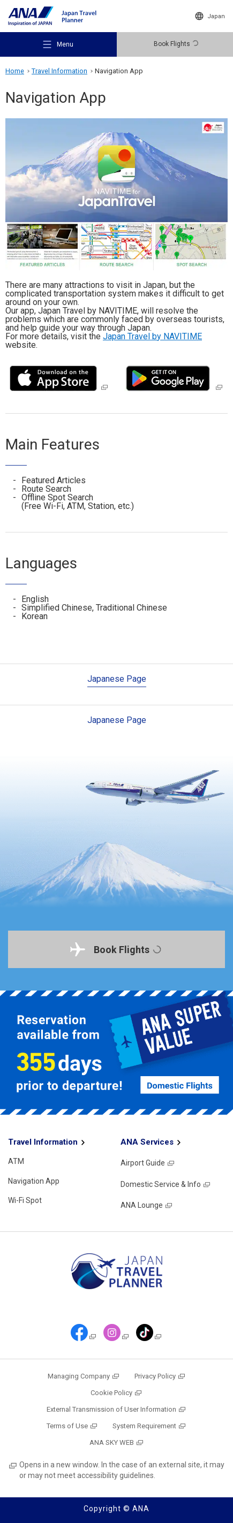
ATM (16, 1161)
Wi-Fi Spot (25, 1200)
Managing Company (84, 1376)
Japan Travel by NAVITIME (152, 336)
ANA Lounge (147, 1205)
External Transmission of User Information (116, 1409)
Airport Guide (148, 1163)
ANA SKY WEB (116, 1442)
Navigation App (33, 1181)
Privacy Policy (160, 1376)
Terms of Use (72, 1426)
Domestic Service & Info (166, 1184)
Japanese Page (116, 679)
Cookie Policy (116, 1393)
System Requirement (149, 1426)
